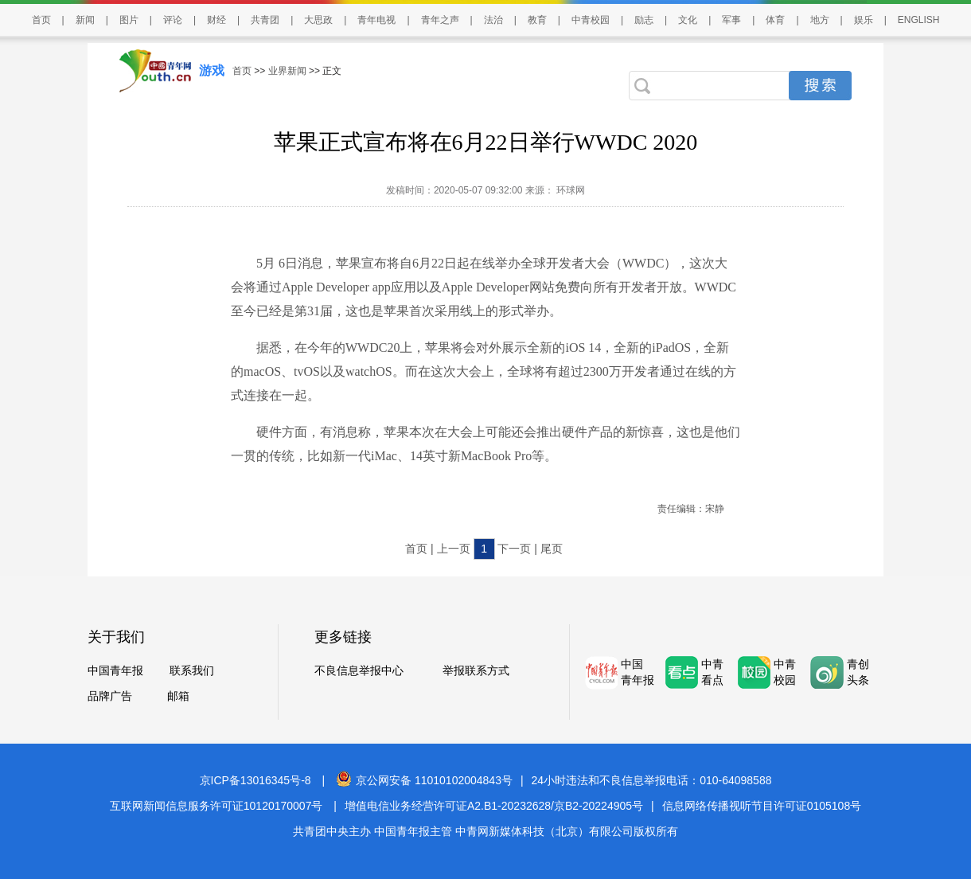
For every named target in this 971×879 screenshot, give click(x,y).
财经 (216, 19)
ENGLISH (919, 19)
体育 (775, 19)
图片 (128, 19)
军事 (731, 19)
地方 (819, 19)
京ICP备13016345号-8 (255, 780)
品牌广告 (110, 696)
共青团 (265, 19)
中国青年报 (115, 670)
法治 (493, 19)
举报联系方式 (476, 670)
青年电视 (376, 19)
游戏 (211, 70)
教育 (537, 19)
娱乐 (863, 19)
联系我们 (192, 670)
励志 (643, 19)
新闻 (85, 19)
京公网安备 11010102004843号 (424, 780)
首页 (41, 19)
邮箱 (178, 696)
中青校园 (590, 19)
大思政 (318, 19)
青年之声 (440, 19)
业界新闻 (287, 70)
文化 (687, 19)
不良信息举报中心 (359, 670)
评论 (172, 19)
